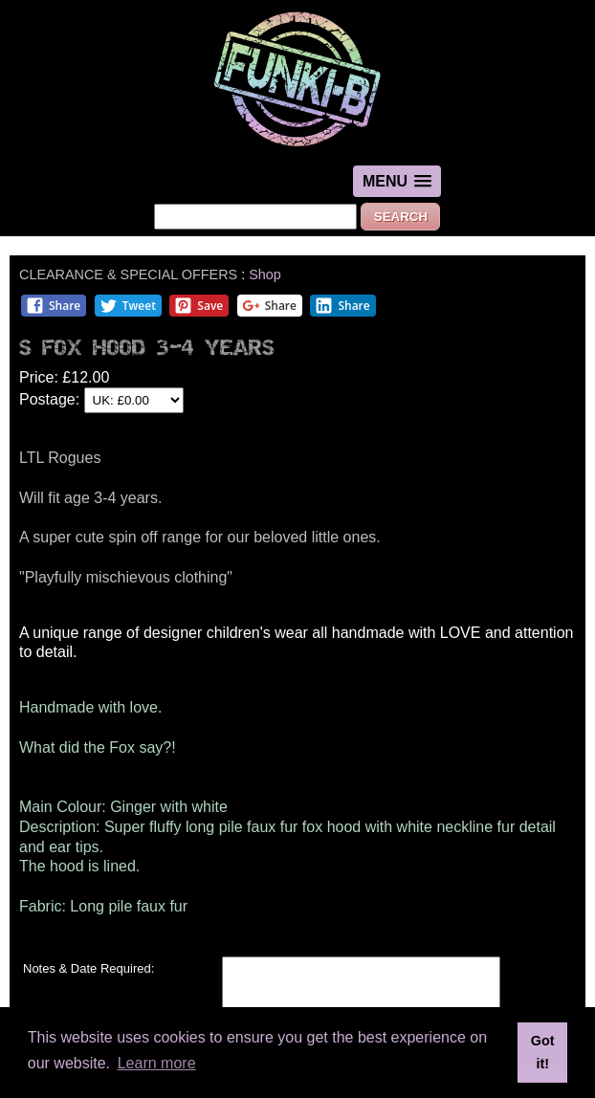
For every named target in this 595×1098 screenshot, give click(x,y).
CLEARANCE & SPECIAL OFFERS (128, 274)
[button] (397, 181)
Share (53, 305)
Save (198, 305)
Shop (265, 274)
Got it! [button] (543, 1052)
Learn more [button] (157, 1063)
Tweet (127, 305)
